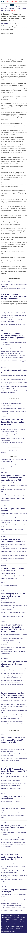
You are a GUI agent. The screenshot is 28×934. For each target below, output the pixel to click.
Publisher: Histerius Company (8, 931)
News (2, 5)
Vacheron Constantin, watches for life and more (12, 812)
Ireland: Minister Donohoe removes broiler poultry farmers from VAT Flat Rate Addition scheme (12, 628)
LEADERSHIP (4, 658)
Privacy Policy (19, 926)
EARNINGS (3, 565)
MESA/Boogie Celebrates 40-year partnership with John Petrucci (13, 827)
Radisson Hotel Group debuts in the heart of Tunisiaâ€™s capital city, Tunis (14, 740)
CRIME (2, 690)
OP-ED (2, 590)
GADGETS (3, 822)
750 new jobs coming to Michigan (9, 464)
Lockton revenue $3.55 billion (8, 573)
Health (2, 10)
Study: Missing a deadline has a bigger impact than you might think (14, 664)
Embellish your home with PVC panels (10, 801)
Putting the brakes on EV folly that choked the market (14, 605)
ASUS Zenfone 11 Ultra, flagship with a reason (12, 839)
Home (2, 915)
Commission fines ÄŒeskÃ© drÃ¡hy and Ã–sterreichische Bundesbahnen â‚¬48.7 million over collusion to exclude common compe (13, 716)
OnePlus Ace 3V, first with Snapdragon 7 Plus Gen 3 (14, 837)
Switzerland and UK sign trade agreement (11, 281)
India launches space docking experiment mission (13, 907)
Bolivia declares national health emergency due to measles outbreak (11, 857)
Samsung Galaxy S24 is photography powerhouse (13, 842)
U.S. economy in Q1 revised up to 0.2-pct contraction (14, 548)
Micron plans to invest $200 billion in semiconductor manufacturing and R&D (13, 478)
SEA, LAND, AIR (5, 766)
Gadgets (24, 8)
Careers (23, 5)
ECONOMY (3, 536)
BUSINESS (3, 367)
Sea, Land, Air (12, 8)
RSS (2, 928)
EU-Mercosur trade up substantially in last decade (13, 540)
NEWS (2, 330)
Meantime (7, 10)
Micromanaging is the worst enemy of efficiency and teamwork (13, 596)
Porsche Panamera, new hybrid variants (11, 785)
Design (19, 8)
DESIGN (3, 793)
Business (6, 5)
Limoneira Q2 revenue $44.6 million (9, 578)
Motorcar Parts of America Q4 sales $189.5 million (13, 575)
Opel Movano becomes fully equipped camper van (13, 783)
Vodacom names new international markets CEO (13, 518)
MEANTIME (3, 886)
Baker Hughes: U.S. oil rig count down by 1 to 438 (13, 379)
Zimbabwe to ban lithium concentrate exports (12, 442)
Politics (12, 5)
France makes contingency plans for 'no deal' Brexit (13, 288)
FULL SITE (19, 928)
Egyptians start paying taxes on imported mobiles (13, 408)
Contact (12, 926)
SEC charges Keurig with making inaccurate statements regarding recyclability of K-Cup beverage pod (14, 723)
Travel (6, 8)
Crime (2, 8)
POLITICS (3, 417)
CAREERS (3, 505)
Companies (17, 5)
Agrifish (18, 6)
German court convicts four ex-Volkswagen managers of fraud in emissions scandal (13, 695)
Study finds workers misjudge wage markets (12, 673)
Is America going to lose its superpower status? (12, 616)
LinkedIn (12, 928)
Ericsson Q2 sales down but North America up (13, 569)
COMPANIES (4, 472)
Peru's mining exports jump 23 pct (9, 401)
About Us (6, 926)
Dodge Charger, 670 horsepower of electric (11, 788)
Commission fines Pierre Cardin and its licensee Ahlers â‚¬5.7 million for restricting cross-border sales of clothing (14, 706)
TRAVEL (3, 735)
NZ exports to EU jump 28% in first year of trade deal (14, 555)
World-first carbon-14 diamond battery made (12, 910)
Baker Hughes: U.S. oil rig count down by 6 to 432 (13, 312)
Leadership (24, 6)
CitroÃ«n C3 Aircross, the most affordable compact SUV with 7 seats (14, 771)
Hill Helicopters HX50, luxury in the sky (10, 780)
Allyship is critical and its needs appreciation (12, 684)
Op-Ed (13, 6)
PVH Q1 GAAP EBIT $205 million (9, 585)
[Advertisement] (12, 43)
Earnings (8, 6)
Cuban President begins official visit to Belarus (12, 427)
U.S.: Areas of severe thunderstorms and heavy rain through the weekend (14, 296)
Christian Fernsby (6, 23)
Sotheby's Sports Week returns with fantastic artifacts (14, 758)
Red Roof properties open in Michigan (10, 760)
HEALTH (3, 852)
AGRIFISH (3, 621)
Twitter (6, 928)
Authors (15, 924)
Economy (3, 6)
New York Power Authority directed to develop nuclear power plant (13, 422)
